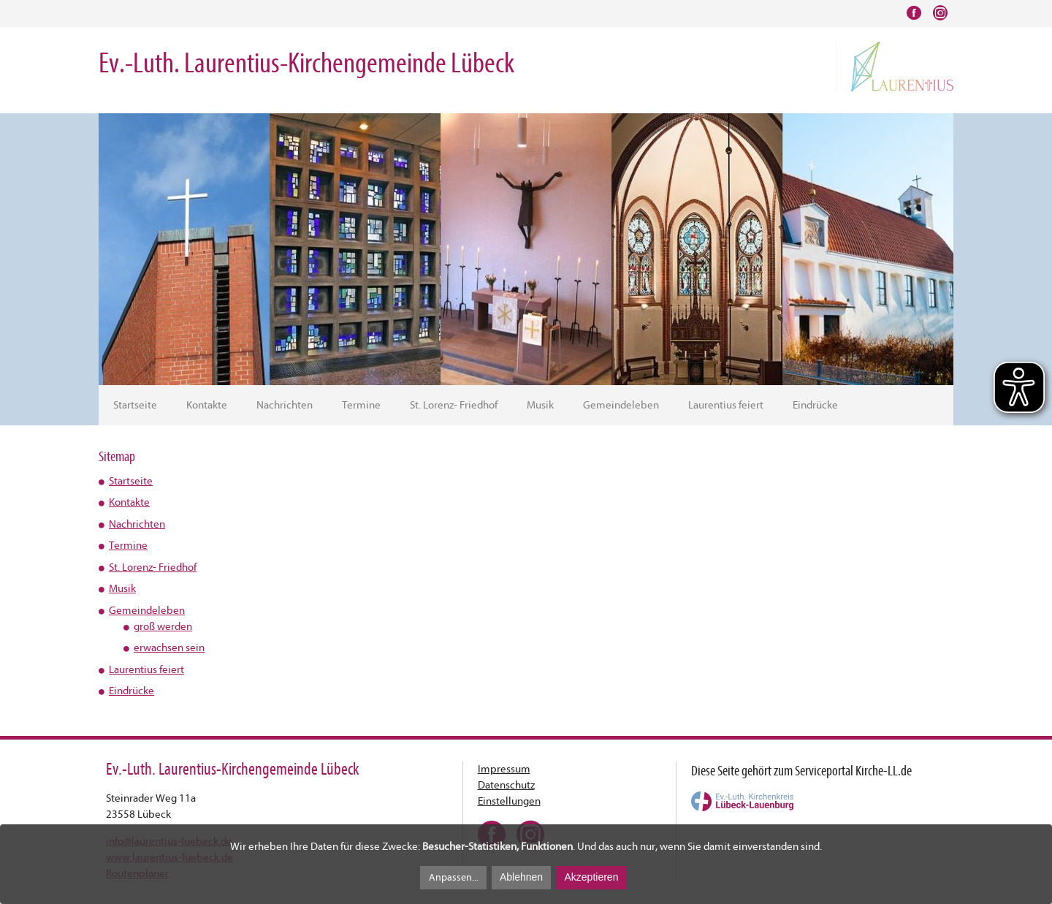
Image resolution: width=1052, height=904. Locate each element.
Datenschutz (506, 785)
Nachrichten (284, 405)
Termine (361, 405)
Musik (540, 405)
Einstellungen (509, 801)
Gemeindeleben (621, 405)
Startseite (135, 405)
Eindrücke (815, 405)
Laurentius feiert (725, 405)
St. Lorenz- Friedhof (454, 405)
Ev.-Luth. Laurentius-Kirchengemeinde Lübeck (306, 63)
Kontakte (206, 405)
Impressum (504, 769)
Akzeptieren (591, 877)
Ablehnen (521, 877)
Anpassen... (454, 877)
